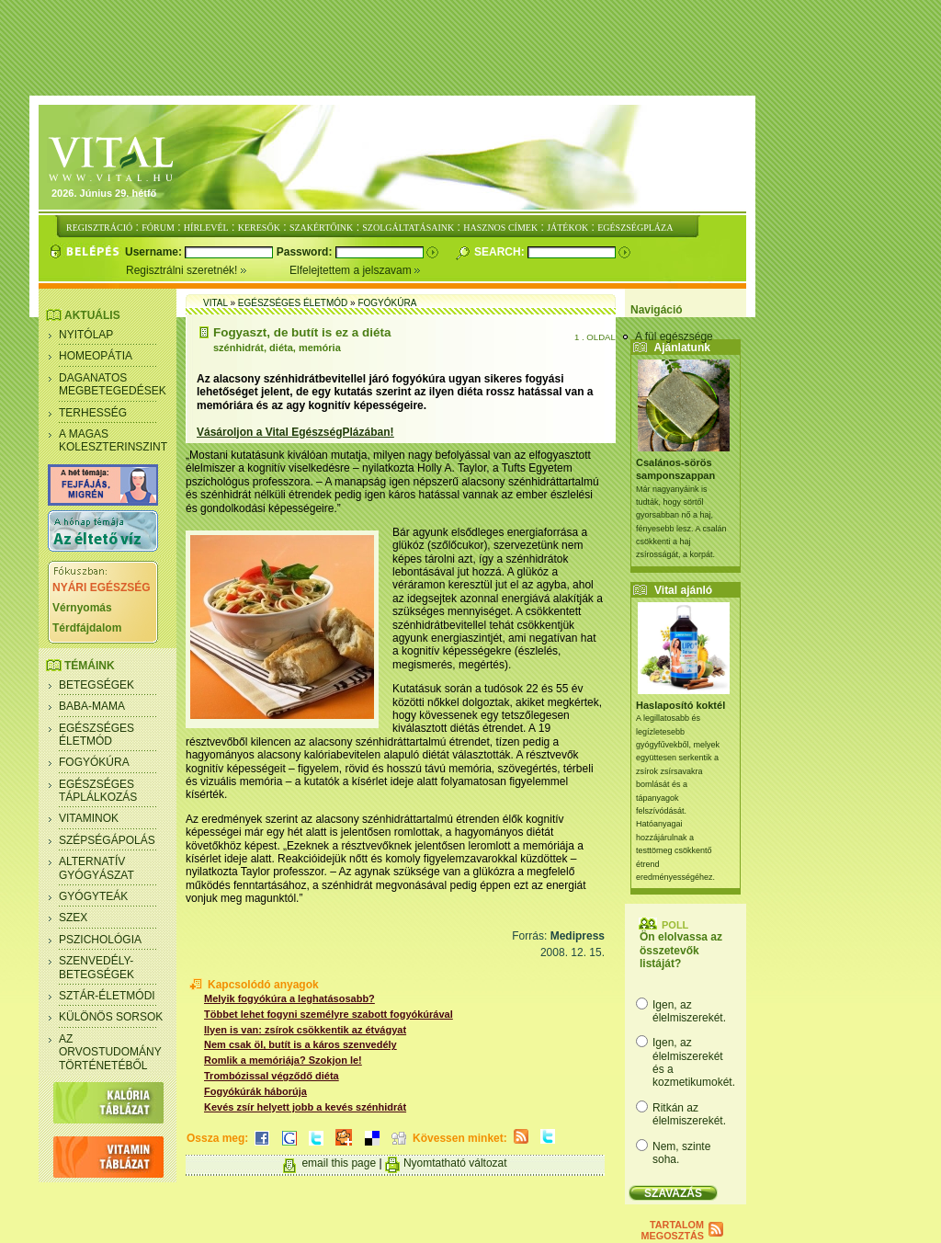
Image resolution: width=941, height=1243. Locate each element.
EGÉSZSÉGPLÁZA (635, 227)
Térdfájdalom (86, 628)
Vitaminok (89, 818)
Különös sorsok (111, 1016)
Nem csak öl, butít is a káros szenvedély (300, 1044)
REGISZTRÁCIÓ (99, 227)
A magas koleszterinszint (113, 440)
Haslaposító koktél (680, 705)
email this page (338, 1163)
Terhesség (93, 412)
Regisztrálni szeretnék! (207, 270)
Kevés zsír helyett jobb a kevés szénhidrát (305, 1106)
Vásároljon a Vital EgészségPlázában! (295, 432)
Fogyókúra (94, 762)
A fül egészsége (674, 336)
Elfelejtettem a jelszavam (355, 270)
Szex (73, 917)
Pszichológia (100, 939)
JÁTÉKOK (567, 227)
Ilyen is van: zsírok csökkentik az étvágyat (305, 1029)
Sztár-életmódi (107, 995)
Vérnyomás (82, 607)
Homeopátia (95, 355)
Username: (155, 251)
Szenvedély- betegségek (96, 967)
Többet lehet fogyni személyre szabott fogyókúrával (328, 1014)
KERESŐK (259, 227)
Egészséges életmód (96, 734)
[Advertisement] (470, 48)
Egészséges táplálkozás (98, 791)
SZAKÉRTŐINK (321, 227)
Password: (306, 251)
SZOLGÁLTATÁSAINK (408, 227)
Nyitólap (86, 334)
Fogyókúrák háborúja (255, 1091)
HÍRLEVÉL (206, 227)
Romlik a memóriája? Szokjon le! (283, 1060)
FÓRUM (158, 227)
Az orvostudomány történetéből (110, 1052)
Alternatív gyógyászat (96, 868)
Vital (215, 303)
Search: (500, 251)
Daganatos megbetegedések (112, 384)
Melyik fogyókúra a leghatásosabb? (289, 998)
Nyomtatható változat (455, 1163)
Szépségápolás (107, 840)
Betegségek (96, 685)
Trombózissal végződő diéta (271, 1075)
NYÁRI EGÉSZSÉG (101, 587)
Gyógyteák (93, 896)
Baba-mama (92, 706)
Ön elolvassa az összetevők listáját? (681, 950)
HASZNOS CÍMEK (500, 227)
